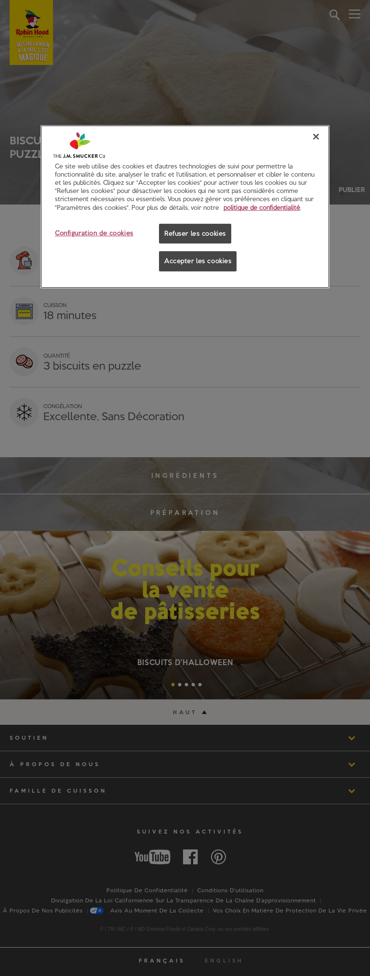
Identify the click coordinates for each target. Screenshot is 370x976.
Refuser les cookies (195, 233)
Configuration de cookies (94, 232)
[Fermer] (316, 136)
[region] (185, 206)
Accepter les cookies (197, 261)
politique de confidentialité (262, 207)
